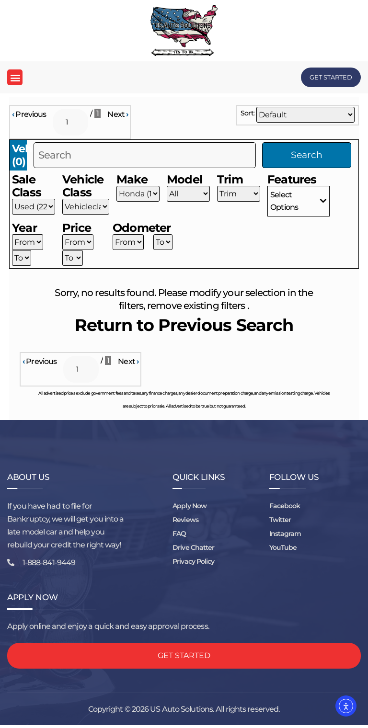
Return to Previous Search (184, 327)
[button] (15, 77)
